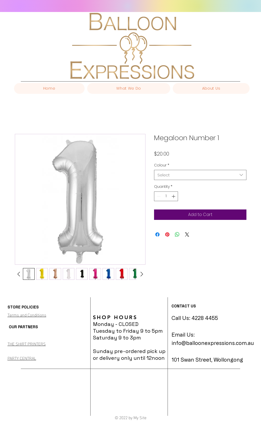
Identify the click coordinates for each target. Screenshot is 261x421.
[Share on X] (187, 234)
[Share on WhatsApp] (177, 234)
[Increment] (174, 196)
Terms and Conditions (27, 314)
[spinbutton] (166, 196)
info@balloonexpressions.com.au (212, 343)
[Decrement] (158, 196)
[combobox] (200, 175)
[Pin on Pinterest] (167, 234)
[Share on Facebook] (157, 234)
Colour (161, 165)
